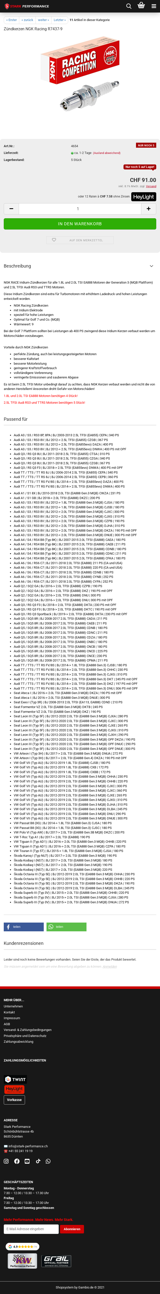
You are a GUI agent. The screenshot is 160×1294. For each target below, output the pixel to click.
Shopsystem (65, 1287)
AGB (7, 1024)
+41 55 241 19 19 (20, 1151)
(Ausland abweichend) (106, 153)
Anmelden (109, 966)
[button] (24, 927)
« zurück (27, 20)
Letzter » (60, 20)
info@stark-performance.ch (28, 1146)
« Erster (11, 20)
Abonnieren (72, 1229)
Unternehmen (13, 1006)
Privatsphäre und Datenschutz (25, 1036)
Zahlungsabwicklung (18, 1041)
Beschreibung (17, 266)
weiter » (43, 20)
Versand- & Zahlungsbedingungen (28, 1030)
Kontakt (9, 1012)
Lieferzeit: (11, 153)
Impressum (12, 1018)
